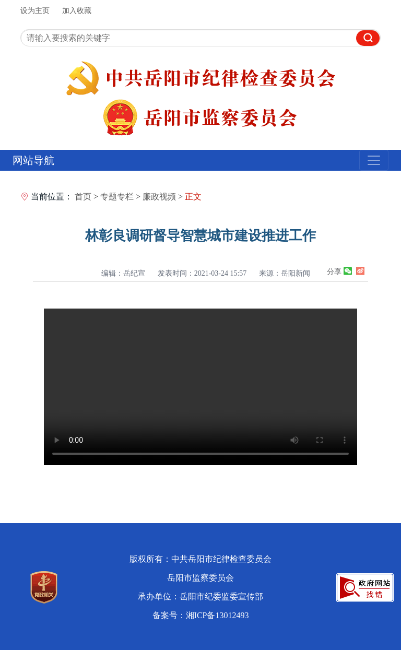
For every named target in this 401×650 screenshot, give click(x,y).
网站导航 (33, 160)
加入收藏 (76, 11)
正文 (193, 196)
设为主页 (35, 11)
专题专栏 (117, 196)
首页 (83, 196)
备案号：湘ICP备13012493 (200, 615)
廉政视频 (159, 196)
